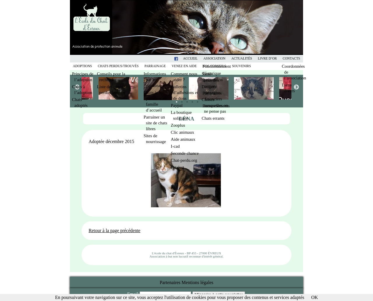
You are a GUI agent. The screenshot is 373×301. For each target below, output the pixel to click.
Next (296, 87)
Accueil (190, 58)
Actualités (241, 58)
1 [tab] (175, 100)
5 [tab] (196, 100)
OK (314, 297)
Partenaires (170, 282)
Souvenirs (241, 66)
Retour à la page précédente (114, 230)
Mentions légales (197, 282)
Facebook (183, 58)
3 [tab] (185, 100)
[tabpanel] (209, 88)
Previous (77, 87)
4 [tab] (190, 100)
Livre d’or (267, 58)
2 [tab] (180, 100)
